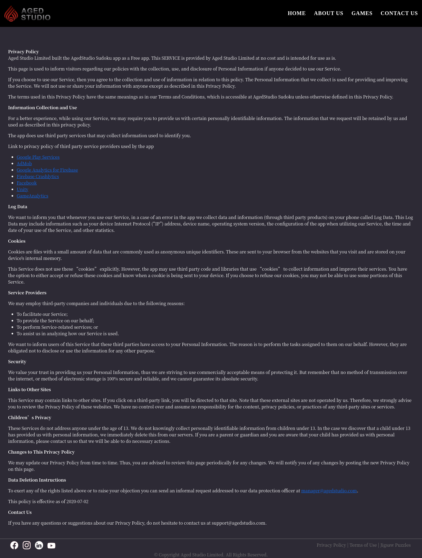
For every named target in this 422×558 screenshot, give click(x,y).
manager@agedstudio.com (329, 491)
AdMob (24, 163)
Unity (22, 189)
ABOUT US (328, 13)
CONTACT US (399, 13)
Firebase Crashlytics (38, 176)
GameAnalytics (32, 196)
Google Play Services (38, 157)
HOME (297, 13)
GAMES (361, 13)
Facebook (27, 183)
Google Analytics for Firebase (47, 170)
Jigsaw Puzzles (395, 545)
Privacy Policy (331, 545)
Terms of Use (363, 545)
